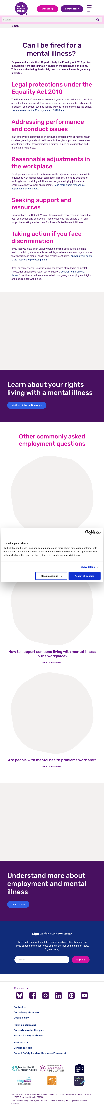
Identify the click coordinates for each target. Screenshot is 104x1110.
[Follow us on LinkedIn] (58, 995)
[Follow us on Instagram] (45, 995)
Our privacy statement (27, 1012)
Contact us (20, 1007)
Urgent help (47, 9)
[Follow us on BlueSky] (19, 995)
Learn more (18, 904)
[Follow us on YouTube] (84, 995)
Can (16, 26)
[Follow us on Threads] (71, 995)
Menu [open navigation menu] (89, 8)
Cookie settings (51, 576)
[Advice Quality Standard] (52, 1081)
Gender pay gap (23, 1047)
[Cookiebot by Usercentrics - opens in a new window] (87, 532)
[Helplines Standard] (24, 1081)
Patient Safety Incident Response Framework (40, 1053)
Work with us (21, 1042)
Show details (88, 567)
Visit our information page (27, 405)
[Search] (43, 19)
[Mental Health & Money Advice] (24, 1068)
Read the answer (51, 662)
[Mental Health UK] (79, 1068)
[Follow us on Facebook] (32, 995)
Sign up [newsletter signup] (80, 959)
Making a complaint (25, 1024)
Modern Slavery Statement (29, 1035)
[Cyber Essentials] (79, 1081)
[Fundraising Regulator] (52, 1068)
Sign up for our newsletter (52, 934)
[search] (98, 19)
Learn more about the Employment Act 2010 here (37, 110)
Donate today (72, 9)
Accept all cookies (84, 576)
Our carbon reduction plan (29, 1030)
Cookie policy (21, 1017)
